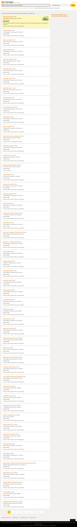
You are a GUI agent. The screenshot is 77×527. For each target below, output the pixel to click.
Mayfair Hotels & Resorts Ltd (11, 482)
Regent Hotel (6, 49)
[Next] (42, 512)
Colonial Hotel (7, 290)
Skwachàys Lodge (8, 145)
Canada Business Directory (8, 8)
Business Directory (43, 525)
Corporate (31, 525)
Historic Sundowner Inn (9, 415)
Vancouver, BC (56, 5)
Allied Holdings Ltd (8, 472)
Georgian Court (7, 386)
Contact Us (26, 525)
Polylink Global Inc (8, 424)
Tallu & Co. (6, 347)
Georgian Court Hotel (9, 434)
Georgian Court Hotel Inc (10, 405)
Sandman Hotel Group (9, 366)
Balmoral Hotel (7, 40)
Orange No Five (7, 155)
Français (73, 2)
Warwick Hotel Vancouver (10, 165)
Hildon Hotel (6, 203)
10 (35, 512)
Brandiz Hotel (6, 30)
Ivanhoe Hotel (7, 261)
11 (39, 512)
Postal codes (33, 517)
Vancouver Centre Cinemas (10, 357)
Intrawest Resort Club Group (11, 338)
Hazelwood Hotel (7, 193)
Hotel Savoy (6, 116)
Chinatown (31, 8)
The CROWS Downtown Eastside (12, 376)
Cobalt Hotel (6, 174)
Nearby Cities (15, 517)
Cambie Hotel (6, 299)
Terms (38, 525)
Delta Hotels (6, 453)
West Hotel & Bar (7, 59)
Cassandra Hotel (7, 16)
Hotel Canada (7, 443)
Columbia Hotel (7, 68)
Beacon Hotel (6, 126)
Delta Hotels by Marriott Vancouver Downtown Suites (17, 463)
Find (73, 5)
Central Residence (8, 107)
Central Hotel (6, 97)
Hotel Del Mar (7, 318)
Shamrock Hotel (7, 328)
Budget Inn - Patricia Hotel (10, 241)
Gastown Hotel (7, 280)
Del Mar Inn (6, 309)
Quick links (73, 520)
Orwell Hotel (6, 222)
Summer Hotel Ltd (8, 184)
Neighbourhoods (24, 517)
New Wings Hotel (7, 270)
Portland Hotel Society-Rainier (11, 136)
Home (22, 525)
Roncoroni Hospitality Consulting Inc (13, 232)
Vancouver (25, 8)
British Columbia (18, 8)
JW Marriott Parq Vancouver (10, 501)
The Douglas (6, 492)
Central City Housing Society (11, 213)
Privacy (34, 525)
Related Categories (6, 517)
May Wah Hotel (7, 88)
